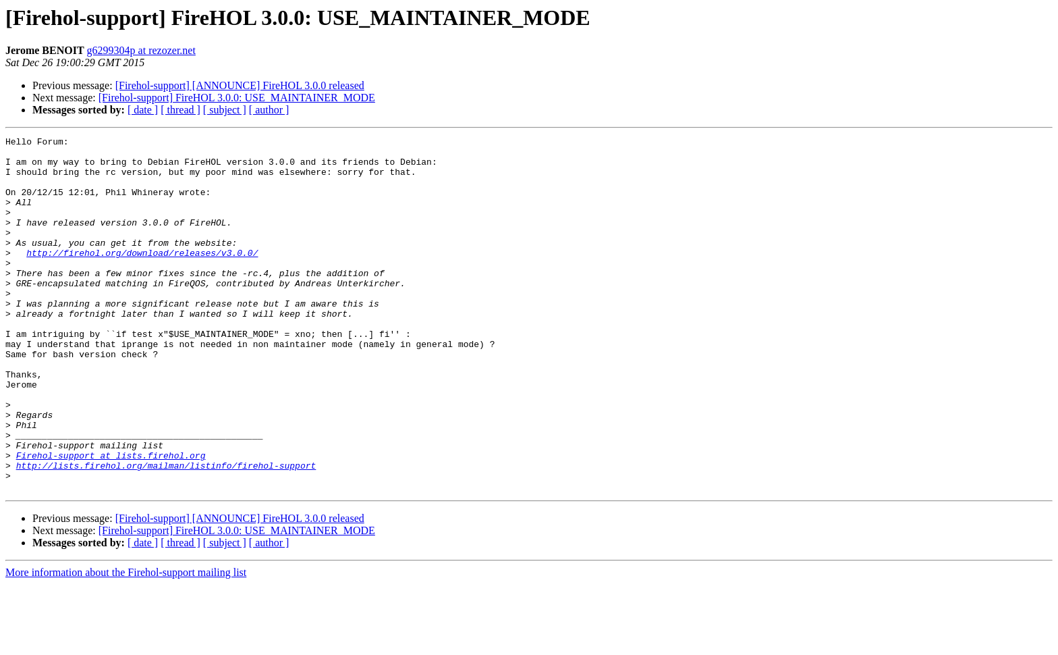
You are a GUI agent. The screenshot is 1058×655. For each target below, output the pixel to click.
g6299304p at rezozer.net (141, 50)
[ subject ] (224, 109)
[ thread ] (180, 109)
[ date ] (143, 109)
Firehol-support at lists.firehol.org (111, 520)
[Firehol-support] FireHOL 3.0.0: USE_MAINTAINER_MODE (237, 97)
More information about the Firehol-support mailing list (125, 643)
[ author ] (269, 109)
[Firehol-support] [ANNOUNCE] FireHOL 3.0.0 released (239, 85)
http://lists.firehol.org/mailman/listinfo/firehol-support (166, 532)
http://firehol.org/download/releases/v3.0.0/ (142, 277)
